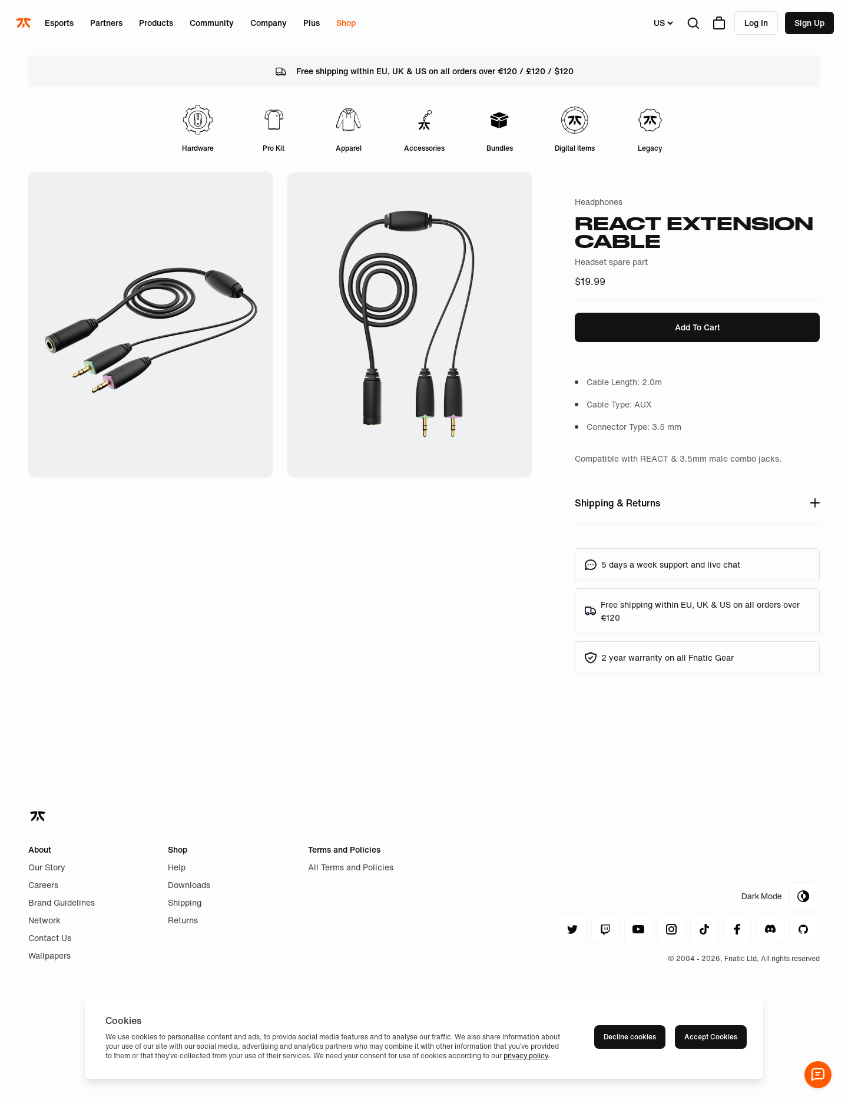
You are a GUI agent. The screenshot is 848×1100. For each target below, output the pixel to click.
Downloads (189, 885)
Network (44, 920)
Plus (311, 22)
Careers (43, 885)
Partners (106, 22)
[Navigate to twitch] (605, 929)
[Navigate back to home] (38, 816)
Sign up (809, 22)
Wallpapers (49, 955)
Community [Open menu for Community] (212, 22)
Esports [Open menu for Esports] (59, 22)
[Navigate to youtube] (638, 929)
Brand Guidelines (61, 902)
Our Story (46, 867)
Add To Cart (697, 327)
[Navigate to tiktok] (704, 929)
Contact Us (49, 938)
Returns (183, 920)
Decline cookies (630, 1037)
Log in (756, 22)
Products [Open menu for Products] (156, 22)
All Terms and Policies (350, 867)
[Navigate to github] (803, 929)
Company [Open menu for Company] (268, 22)
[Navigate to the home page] (24, 23)
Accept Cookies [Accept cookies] (710, 1037)
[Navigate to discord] (770, 929)
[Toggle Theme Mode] (779, 896)
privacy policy (526, 1056)
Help (177, 867)
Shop (346, 22)
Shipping (184, 902)
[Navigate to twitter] (572, 929)
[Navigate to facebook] (737, 929)
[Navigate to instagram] (671, 929)
